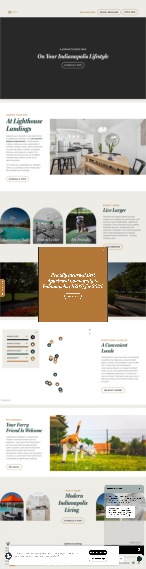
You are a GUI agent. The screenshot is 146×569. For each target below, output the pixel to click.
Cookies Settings (98, 559)
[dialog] (73, 284)
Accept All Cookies (98, 552)
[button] (73, 296)
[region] (64, 555)
